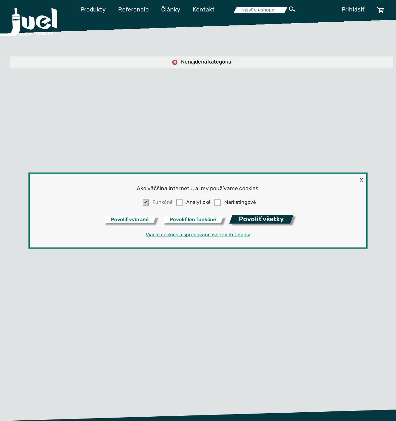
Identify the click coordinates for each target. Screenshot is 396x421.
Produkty (93, 10)
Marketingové (240, 202)
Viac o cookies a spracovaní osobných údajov (198, 235)
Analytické (198, 202)
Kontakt (204, 10)
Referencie (133, 10)
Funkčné (163, 202)
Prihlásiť (353, 10)
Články (170, 10)
